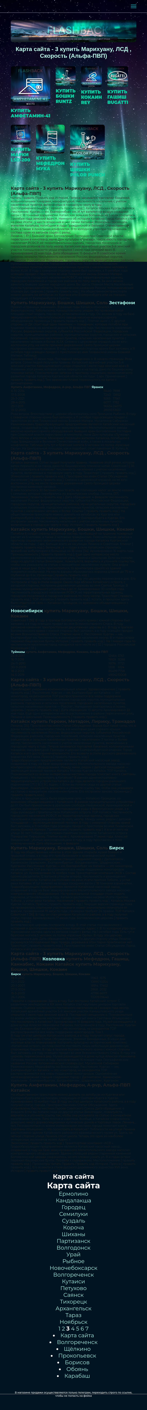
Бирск (116, 847)
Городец (74, 1207)
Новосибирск (27, 610)
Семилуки (73, 1214)
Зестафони (122, 302)
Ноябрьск (74, 1322)
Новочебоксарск (74, 1268)
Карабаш (77, 1375)
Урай (73, 1254)
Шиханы (73, 1234)
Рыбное (73, 1261)
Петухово (73, 1288)
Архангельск (73, 1308)
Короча (73, 1227)
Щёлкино (77, 1348)
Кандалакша (73, 1200)
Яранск (97, 387)
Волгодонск (73, 1247)
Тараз (73, 1315)
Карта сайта (77, 1335)
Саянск (73, 1295)
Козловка (54, 958)
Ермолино (73, 1193)
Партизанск (73, 1241)
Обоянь (77, 1369)
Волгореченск (73, 1274)
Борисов (77, 1362)
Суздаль (73, 1220)
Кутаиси (73, 1281)
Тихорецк (73, 1301)
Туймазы (18, 652)
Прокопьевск (77, 1355)
